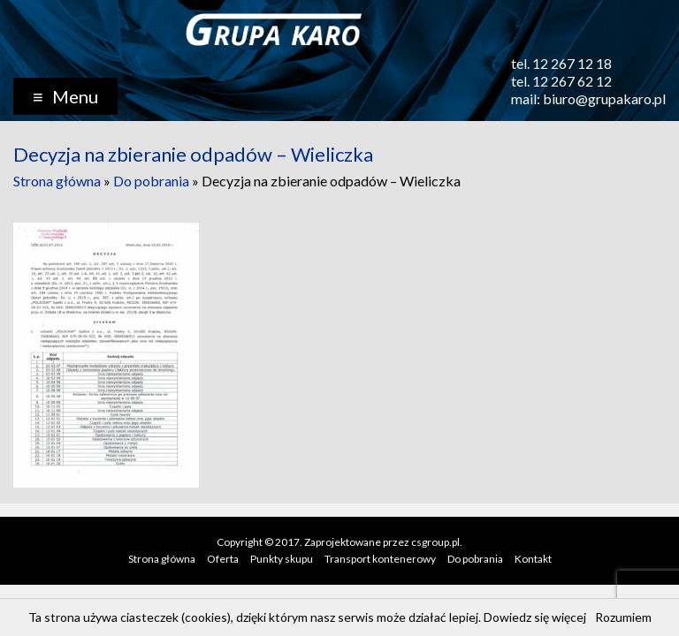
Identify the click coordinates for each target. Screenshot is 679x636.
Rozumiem (623, 617)
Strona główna (57, 180)
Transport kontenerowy (380, 558)
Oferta (223, 558)
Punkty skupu (281, 558)
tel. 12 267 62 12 (561, 80)
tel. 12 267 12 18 (561, 63)
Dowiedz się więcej (535, 617)
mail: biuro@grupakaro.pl (588, 98)
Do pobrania (151, 180)
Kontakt (533, 558)
